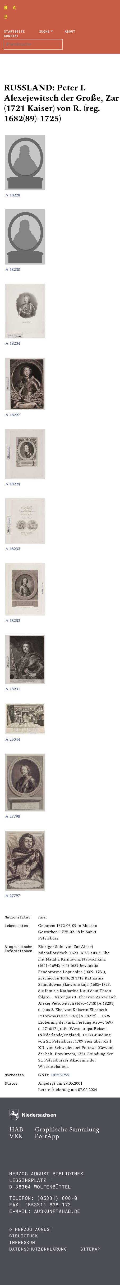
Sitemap (90, 1249)
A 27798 (12, 816)
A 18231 (12, 689)
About (70, 31)
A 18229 (12, 484)
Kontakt (11, 36)
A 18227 (12, 415)
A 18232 (12, 620)
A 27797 (12, 895)
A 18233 (12, 549)
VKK (16, 1136)
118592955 (59, 1075)
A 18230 (12, 269)
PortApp (47, 1136)
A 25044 (12, 739)
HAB (16, 1129)
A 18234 (12, 343)
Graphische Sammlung (67, 1129)
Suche (44, 31)
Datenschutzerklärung (38, 1249)
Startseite (14, 31)
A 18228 (12, 195)
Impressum (22, 1242)
